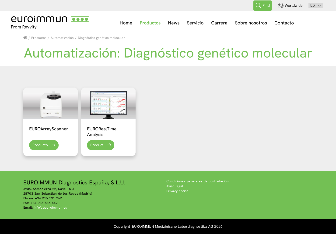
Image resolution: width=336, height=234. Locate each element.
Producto (40, 144)
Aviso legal (174, 186)
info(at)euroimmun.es (50, 207)
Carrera (219, 23)
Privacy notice (177, 191)
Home (126, 23)
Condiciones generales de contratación (197, 181)
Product (97, 144)
